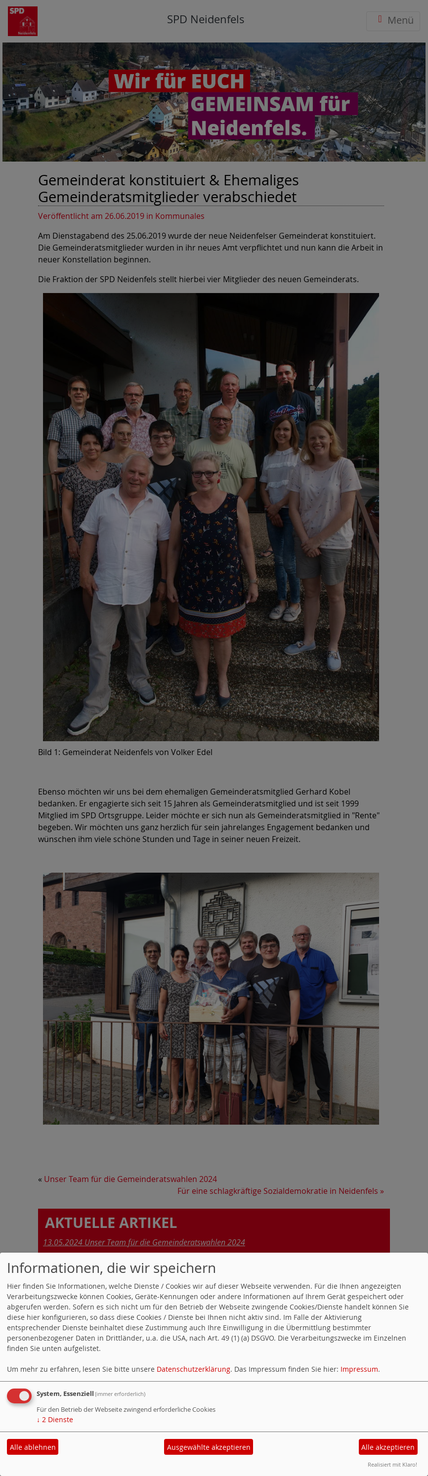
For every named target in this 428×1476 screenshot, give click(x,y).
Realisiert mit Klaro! (392, 1464)
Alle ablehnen (33, 1447)
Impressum (359, 1369)
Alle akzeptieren (388, 1447)
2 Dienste (55, 1419)
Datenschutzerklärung (193, 1369)
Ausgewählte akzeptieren (209, 1447)
